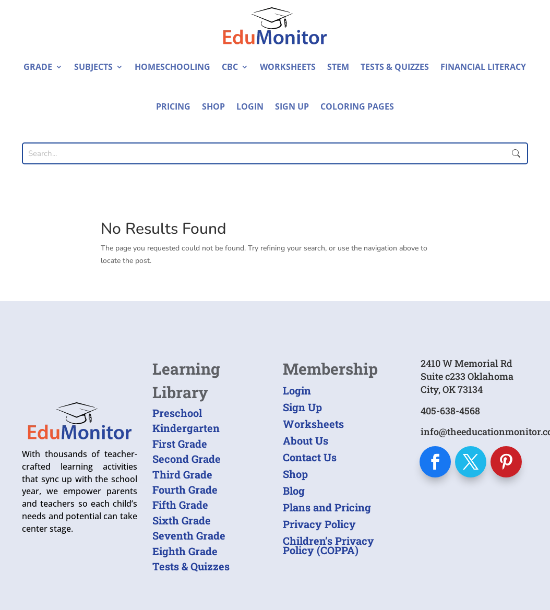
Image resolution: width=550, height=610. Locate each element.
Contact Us (310, 457)
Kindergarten (186, 428)
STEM (338, 67)
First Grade (179, 443)
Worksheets (288, 67)
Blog (294, 490)
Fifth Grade (180, 504)
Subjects (93, 67)
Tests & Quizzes (395, 67)
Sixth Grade (181, 520)
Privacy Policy (319, 524)
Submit (515, 153)
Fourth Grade (185, 489)
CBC (230, 67)
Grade (37, 67)
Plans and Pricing (327, 507)
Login (250, 106)
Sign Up (292, 106)
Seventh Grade (188, 535)
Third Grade (182, 474)
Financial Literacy (483, 67)
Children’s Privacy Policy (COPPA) (328, 545)
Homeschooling (172, 67)
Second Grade (186, 458)
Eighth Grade (185, 551)
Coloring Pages (357, 106)
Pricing (173, 106)
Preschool (177, 413)
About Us (305, 440)
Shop (213, 106)
